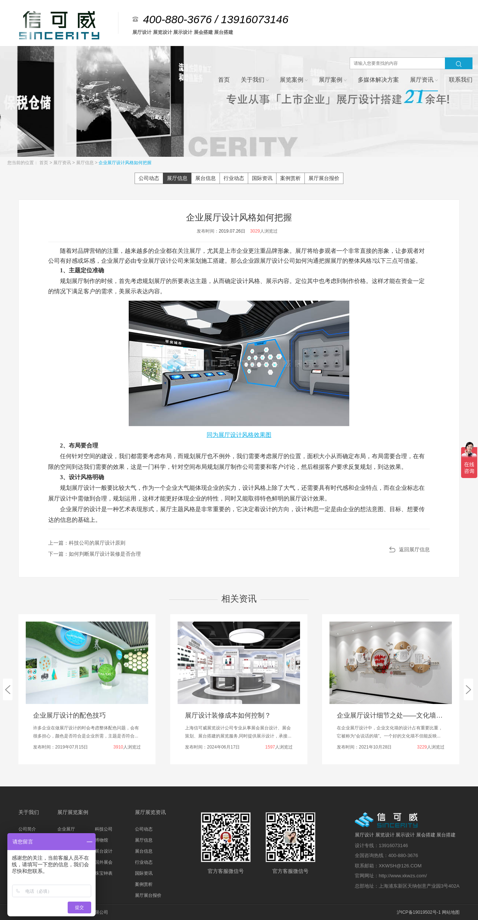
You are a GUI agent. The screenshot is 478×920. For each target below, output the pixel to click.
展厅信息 (85, 162)
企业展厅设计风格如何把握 (125, 162)
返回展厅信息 (414, 549)
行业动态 (234, 178)
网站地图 (451, 912)
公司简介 (27, 829)
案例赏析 (290, 178)
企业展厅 (66, 829)
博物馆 (101, 840)
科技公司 (104, 829)
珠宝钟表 (104, 873)
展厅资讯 (62, 162)
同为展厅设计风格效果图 (239, 435)
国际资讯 (262, 178)
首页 (44, 162)
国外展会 (104, 862)
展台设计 (104, 851)
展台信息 (205, 178)
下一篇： (94, 554)
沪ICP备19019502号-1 (419, 912)
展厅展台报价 (323, 178)
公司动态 (149, 178)
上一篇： (86, 543)
